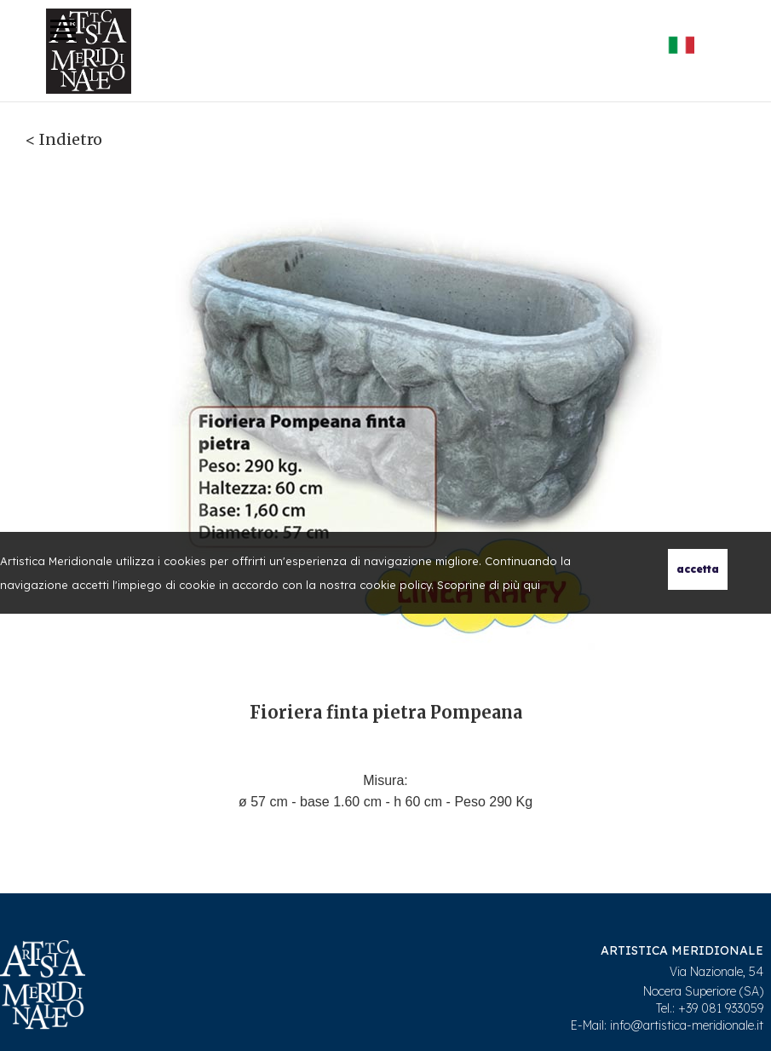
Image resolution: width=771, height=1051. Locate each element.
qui (531, 585)
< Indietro (64, 139)
